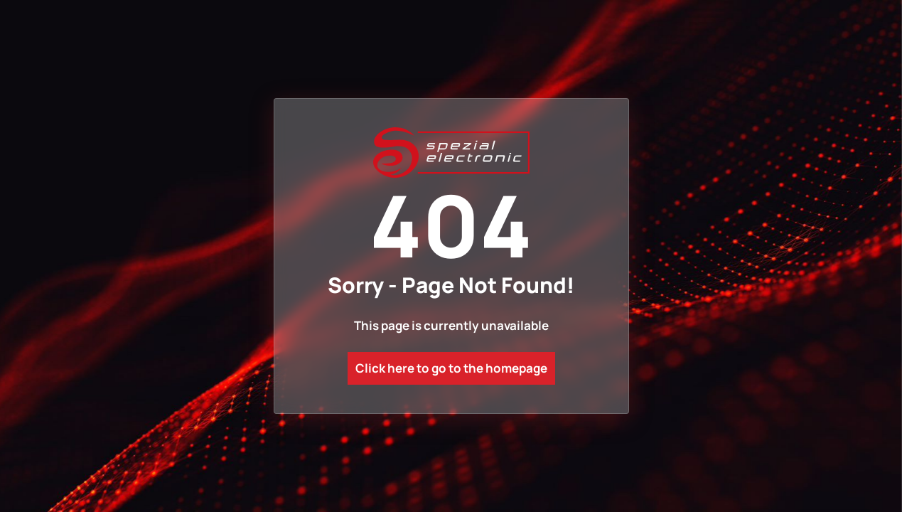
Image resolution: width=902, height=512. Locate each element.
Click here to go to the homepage (451, 368)
